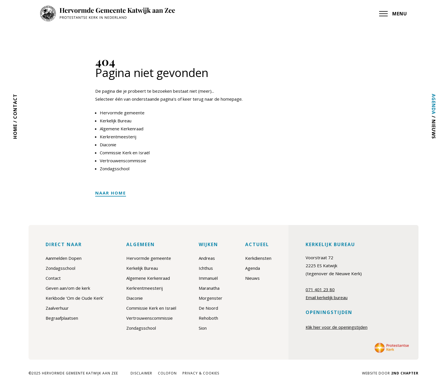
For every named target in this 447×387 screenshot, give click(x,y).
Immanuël (208, 278)
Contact (15, 106)
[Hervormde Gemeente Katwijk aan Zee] (107, 13)
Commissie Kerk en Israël (125, 152)
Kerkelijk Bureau (115, 120)
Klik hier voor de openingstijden (336, 327)
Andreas (207, 258)
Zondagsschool (114, 168)
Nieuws (433, 129)
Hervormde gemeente (122, 113)
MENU (393, 14)
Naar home (110, 193)
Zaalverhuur (57, 308)
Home (15, 131)
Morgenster (210, 298)
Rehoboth (208, 318)
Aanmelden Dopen (64, 258)
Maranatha (209, 288)
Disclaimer (141, 373)
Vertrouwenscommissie (123, 160)
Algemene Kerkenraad (121, 128)
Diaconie (108, 144)
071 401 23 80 (320, 289)
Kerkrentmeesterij (118, 136)
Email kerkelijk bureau (327, 297)
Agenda (433, 104)
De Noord (208, 308)
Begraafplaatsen (62, 318)
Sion (203, 328)
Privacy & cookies (200, 373)
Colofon (167, 373)
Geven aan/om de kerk (68, 288)
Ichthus (206, 268)
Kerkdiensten (258, 258)
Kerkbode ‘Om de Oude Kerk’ (74, 298)
